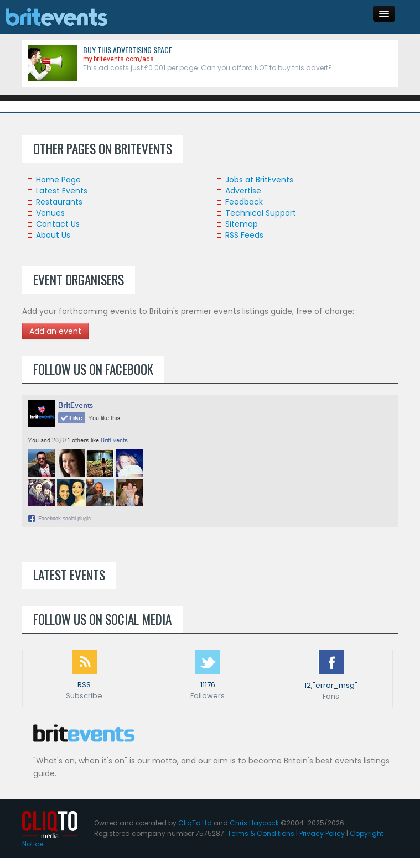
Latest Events (61, 190)
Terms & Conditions (260, 833)
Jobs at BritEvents (259, 179)
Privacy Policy (322, 833)
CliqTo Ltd (195, 823)
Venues (50, 212)
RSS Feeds (244, 234)
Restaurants (59, 201)
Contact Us (58, 223)
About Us (53, 234)
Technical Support (260, 212)
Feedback (244, 201)
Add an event (55, 331)
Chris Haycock (254, 823)
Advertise (243, 190)
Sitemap (241, 223)
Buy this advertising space (127, 49)
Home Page (58, 179)
